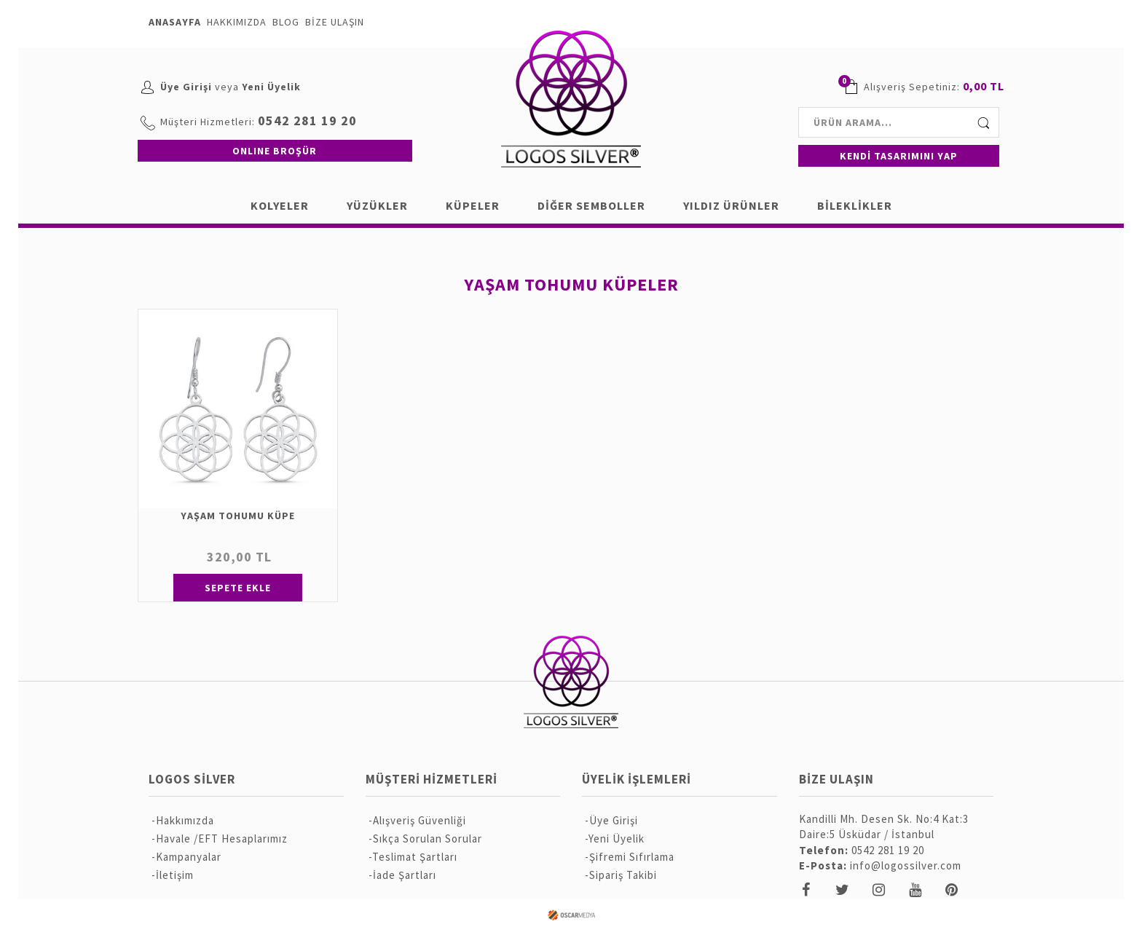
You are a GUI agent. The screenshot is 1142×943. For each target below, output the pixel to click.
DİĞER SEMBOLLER (591, 205)
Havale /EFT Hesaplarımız (222, 838)
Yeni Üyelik (271, 86)
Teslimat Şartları (414, 857)
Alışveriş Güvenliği (419, 820)
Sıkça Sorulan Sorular (427, 838)
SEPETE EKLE (238, 587)
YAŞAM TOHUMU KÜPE (238, 515)
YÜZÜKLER (377, 205)
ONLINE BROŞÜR (274, 150)
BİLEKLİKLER (854, 205)
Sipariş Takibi (623, 875)
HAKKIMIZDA (237, 21)
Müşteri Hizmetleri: (207, 121)
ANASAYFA (175, 21)
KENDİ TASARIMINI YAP (899, 155)
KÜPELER (473, 205)
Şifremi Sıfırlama (631, 857)
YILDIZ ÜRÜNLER (731, 205)
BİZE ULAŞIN (334, 21)
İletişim (175, 875)
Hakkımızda (185, 820)
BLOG (285, 21)
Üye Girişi (186, 86)
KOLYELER (280, 205)
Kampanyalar (188, 857)
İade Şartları (404, 875)
